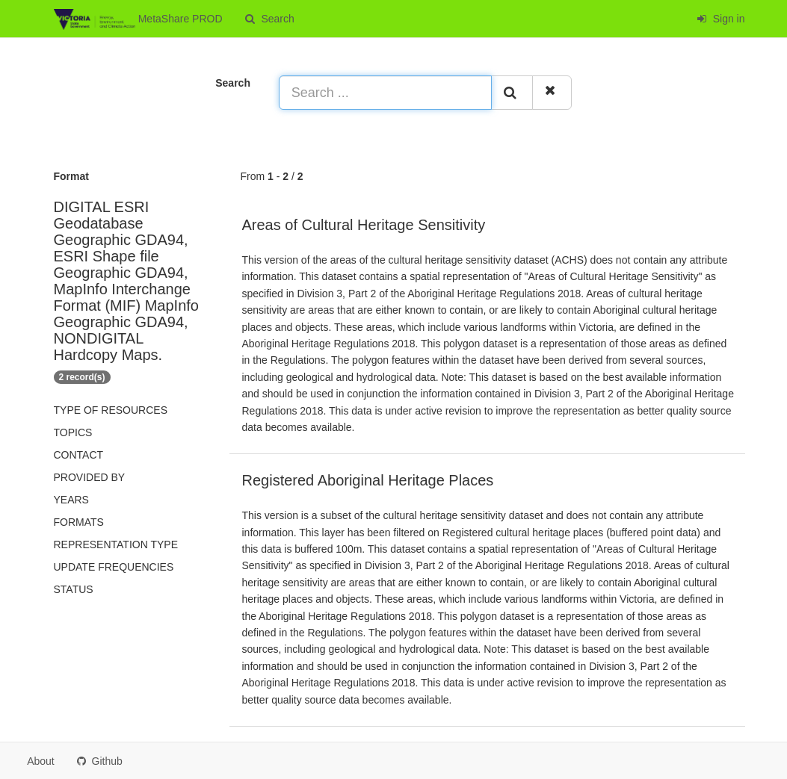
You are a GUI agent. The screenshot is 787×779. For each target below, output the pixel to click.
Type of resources (110, 410)
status (73, 589)
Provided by (90, 477)
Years (71, 500)
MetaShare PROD (138, 19)
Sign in (721, 19)
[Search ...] (385, 92)
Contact (79, 455)
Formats (79, 522)
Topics (73, 432)
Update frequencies (114, 567)
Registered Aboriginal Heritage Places (368, 480)
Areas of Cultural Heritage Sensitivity (364, 225)
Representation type (116, 544)
